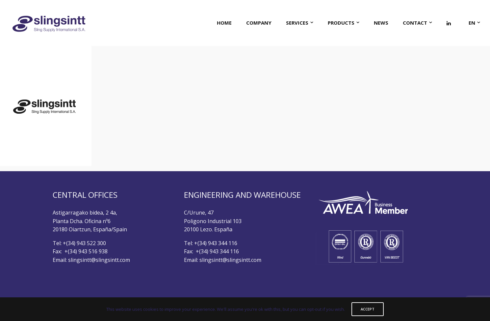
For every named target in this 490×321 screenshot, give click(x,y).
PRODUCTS (341, 22)
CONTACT (415, 22)
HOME (224, 22)
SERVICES (297, 22)
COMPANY (258, 22)
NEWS (381, 22)
